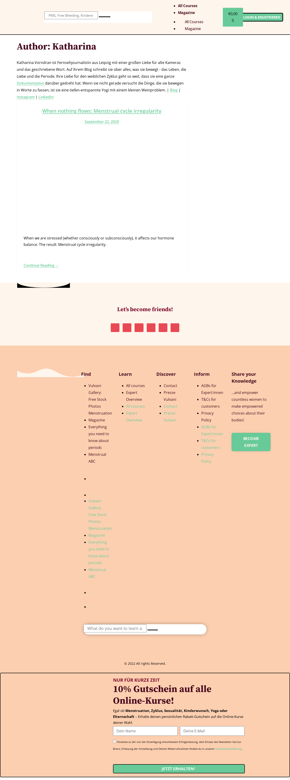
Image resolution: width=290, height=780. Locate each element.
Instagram (26, 96)
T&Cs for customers (210, 406)
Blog (174, 90)
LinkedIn (46, 96)
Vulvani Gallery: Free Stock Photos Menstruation (100, 402)
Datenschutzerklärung (228, 751)
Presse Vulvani (170, 399)
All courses (187, 5)
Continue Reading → (41, 265)
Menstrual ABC (97, 461)
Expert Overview (134, 399)
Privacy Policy (207, 419)
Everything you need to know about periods (98, 440)
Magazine (186, 12)
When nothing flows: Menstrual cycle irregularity (101, 110)
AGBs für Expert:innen (212, 392)
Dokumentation (31, 83)
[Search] (104, 16)
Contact (170, 388)
